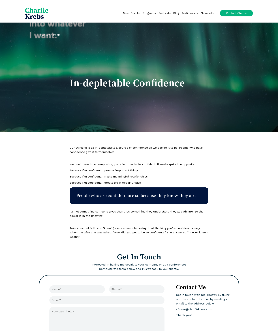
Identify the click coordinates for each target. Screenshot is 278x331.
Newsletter (208, 13)
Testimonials (190, 13)
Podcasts (165, 13)
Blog (176, 13)
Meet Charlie (131, 13)
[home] (36, 13)
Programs (149, 13)
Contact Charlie (236, 13)
